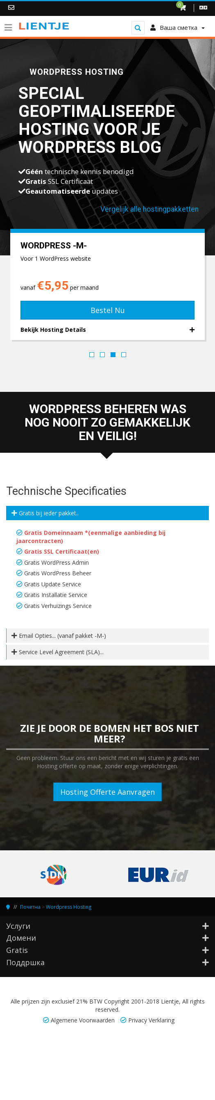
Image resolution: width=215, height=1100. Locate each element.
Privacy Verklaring (151, 1020)
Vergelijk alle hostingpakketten (149, 209)
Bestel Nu (108, 310)
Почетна (30, 906)
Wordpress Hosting (68, 906)
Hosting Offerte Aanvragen (107, 792)
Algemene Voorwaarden (83, 1020)
